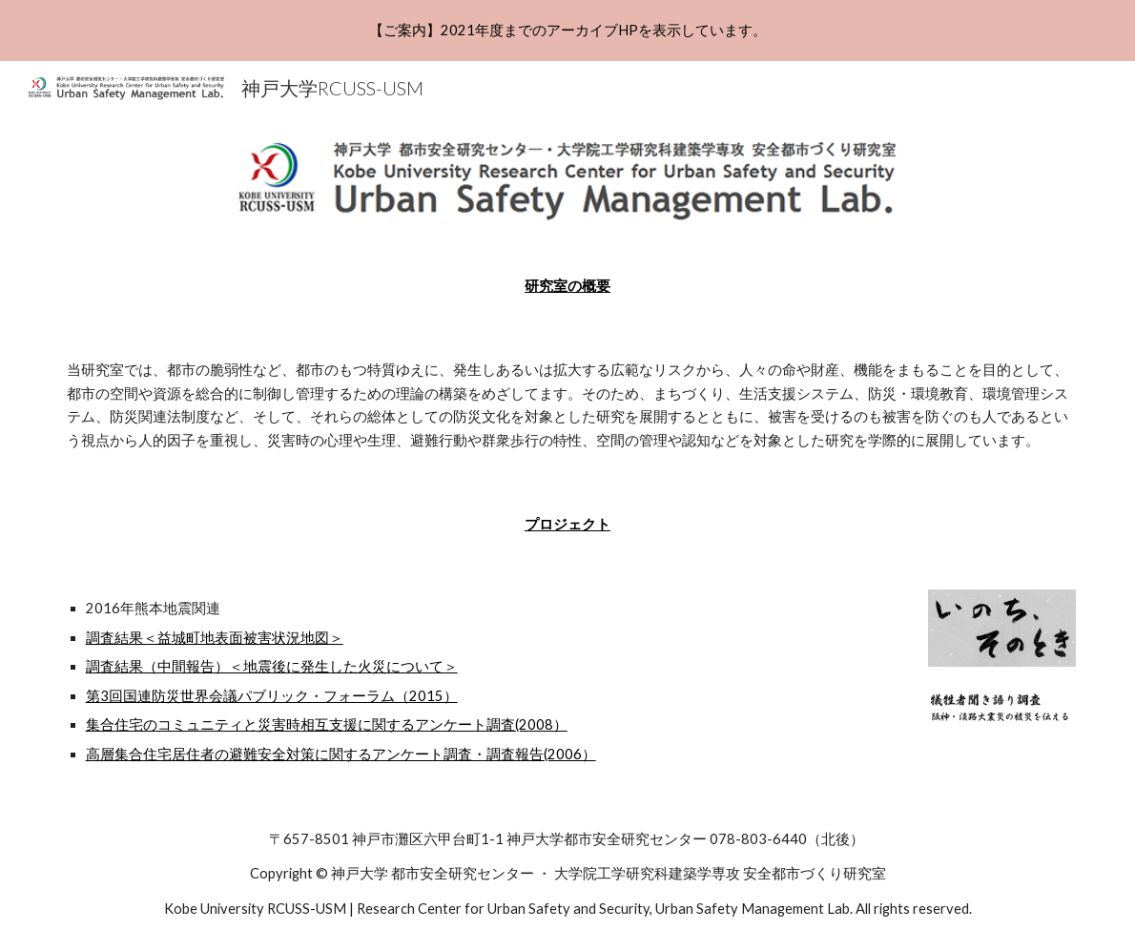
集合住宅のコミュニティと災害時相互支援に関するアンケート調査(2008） (327, 724)
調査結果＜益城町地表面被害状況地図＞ (214, 638)
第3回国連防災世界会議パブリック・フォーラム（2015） (272, 696)
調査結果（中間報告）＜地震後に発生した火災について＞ (272, 666)
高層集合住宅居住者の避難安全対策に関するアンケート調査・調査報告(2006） (341, 754)
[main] (568, 286)
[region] (567, 30)
